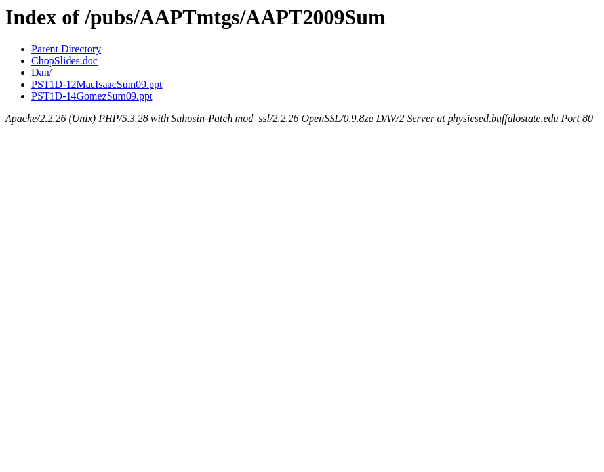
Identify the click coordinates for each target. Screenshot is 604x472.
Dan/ (41, 72)
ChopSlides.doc (64, 60)
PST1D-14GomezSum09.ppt (91, 96)
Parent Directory (66, 48)
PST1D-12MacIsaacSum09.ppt (97, 84)
